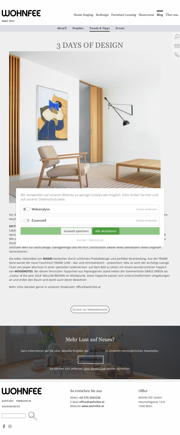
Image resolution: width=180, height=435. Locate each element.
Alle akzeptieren (105, 231)
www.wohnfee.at (93, 406)
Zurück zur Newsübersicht (89, 309)
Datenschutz (11, 406)
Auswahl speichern (76, 231)
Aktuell (62, 28)
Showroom (146, 15)
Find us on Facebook (4, 426)
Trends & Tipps (100, 28)
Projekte (78, 28)
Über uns (172, 15)
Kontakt (8, 401)
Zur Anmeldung (91, 359)
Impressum (23, 401)
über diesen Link (95, 368)
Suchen (32, 416)
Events (120, 28)
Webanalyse (41, 209)
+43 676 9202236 (89, 397)
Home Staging (83, 15)
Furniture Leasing (123, 15)
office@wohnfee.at (92, 402)
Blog (160, 15)
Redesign (102, 15)
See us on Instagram (10, 426)
